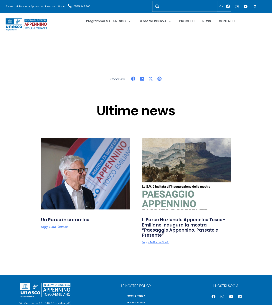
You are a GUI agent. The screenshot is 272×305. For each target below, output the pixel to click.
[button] (133, 79)
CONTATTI (227, 21)
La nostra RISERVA (155, 21)
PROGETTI (187, 21)
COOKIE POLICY (136, 295)
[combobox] (184, 6)
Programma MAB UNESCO (108, 21)
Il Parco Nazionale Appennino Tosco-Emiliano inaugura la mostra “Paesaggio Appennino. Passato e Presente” (183, 227)
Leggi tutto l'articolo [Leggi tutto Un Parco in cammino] (54, 227)
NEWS (206, 21)
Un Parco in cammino (65, 220)
